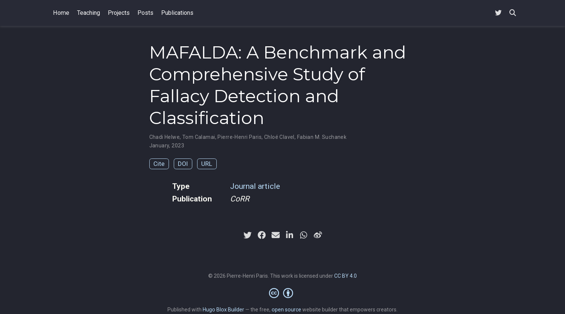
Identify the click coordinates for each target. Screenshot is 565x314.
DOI (183, 163)
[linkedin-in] (289, 235)
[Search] (512, 13)
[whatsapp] (303, 235)
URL (206, 163)
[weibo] (317, 235)
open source (286, 310)
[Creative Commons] (282, 293)
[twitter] (247, 235)
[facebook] (261, 235)
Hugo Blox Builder (223, 310)
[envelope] (275, 235)
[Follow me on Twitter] (498, 13)
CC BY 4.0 (345, 276)
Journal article (255, 186)
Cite (158, 163)
